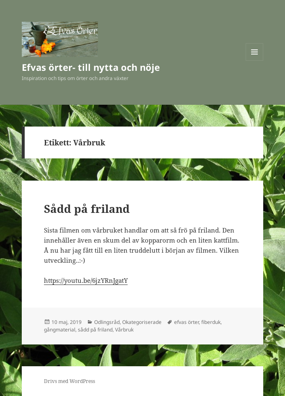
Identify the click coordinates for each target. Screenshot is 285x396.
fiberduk (211, 322)
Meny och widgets (254, 60)
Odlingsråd (107, 322)
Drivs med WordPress (69, 381)
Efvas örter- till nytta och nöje (91, 67)
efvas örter (186, 322)
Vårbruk (124, 329)
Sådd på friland (87, 208)
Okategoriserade (142, 322)
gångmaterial (59, 329)
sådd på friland (95, 329)
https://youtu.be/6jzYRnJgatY (86, 280)
